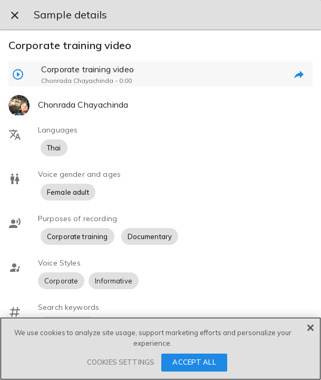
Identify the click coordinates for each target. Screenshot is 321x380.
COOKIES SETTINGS (120, 362)
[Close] (310, 327)
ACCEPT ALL (194, 362)
